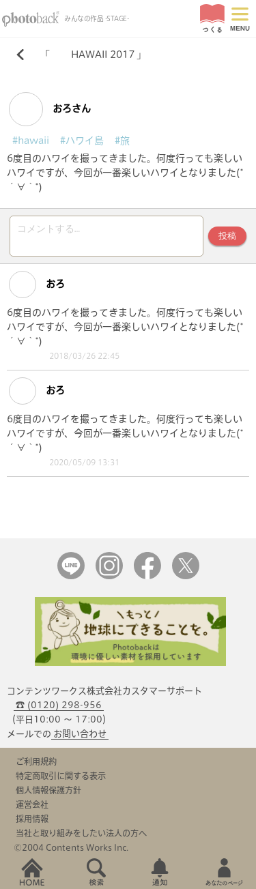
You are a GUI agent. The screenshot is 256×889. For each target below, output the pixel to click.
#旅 (122, 140)
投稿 (227, 236)
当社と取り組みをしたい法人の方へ (81, 833)
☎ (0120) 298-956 (59, 705)
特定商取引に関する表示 (61, 776)
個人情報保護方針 (48, 790)
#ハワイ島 (82, 140)
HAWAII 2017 (93, 54)
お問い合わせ (79, 733)
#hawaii (30, 140)
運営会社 (32, 804)
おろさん (50, 109)
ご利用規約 (36, 761)
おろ (37, 284)
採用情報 (32, 819)
